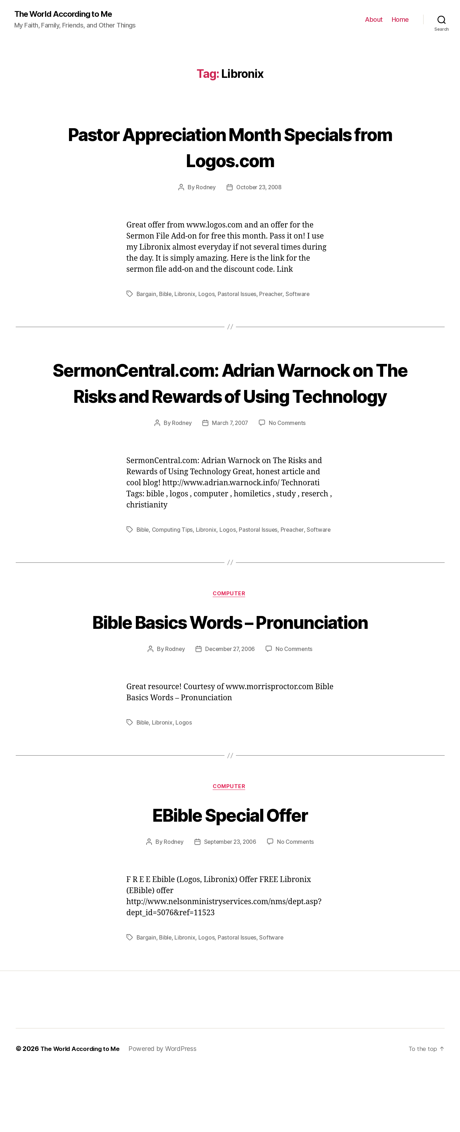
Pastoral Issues (238, 294)
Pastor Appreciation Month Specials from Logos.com (230, 146)
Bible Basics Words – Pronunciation (230, 669)
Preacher (273, 294)
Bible (166, 294)
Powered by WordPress (168, 1112)
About (374, 20)
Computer (230, 629)
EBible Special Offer (230, 877)
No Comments (288, 449)
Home (400, 20)
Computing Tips (174, 556)
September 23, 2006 (230, 905)
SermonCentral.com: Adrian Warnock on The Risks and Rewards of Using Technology (230, 395)
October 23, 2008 (259, 187)
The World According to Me (67, 14)
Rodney (204, 187)
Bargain (147, 294)
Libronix (186, 294)
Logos (208, 294)
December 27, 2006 (229, 711)
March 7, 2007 (230, 449)
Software (300, 294)
